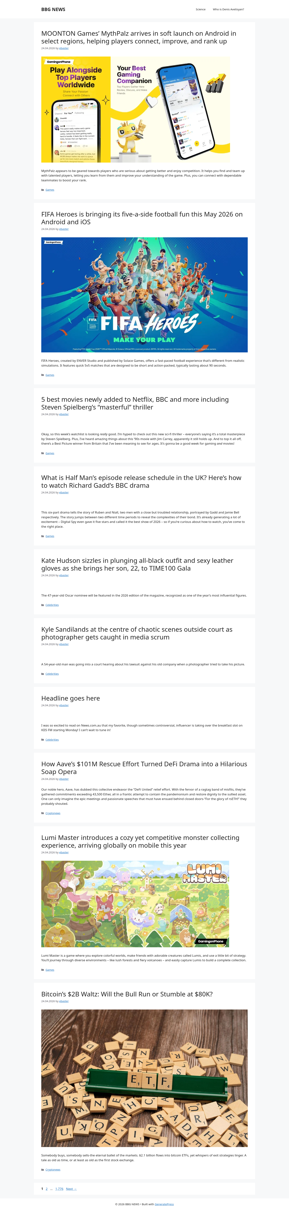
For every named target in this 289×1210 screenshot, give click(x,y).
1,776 (59, 1189)
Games (50, 189)
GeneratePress (164, 1204)
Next (71, 1189)
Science (201, 9)
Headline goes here (70, 698)
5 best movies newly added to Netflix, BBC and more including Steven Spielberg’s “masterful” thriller (135, 403)
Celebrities (52, 605)
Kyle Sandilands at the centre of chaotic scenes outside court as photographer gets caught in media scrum (136, 633)
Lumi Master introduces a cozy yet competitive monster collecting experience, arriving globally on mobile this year (140, 841)
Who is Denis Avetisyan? (228, 9)
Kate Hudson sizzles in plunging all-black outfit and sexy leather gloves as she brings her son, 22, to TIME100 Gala (137, 564)
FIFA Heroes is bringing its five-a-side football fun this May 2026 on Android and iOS (142, 218)
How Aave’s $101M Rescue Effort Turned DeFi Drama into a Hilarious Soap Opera (144, 767)
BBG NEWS (53, 9)
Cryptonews (53, 813)
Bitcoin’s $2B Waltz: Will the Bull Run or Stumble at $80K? (127, 994)
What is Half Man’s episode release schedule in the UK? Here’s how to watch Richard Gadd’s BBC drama (141, 481)
